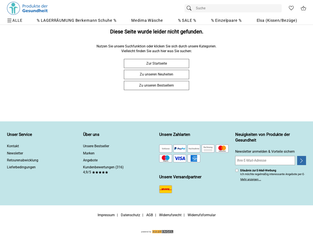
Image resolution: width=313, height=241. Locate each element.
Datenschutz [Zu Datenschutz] (130, 215)
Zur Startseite (156, 63)
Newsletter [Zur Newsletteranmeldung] (15, 153)
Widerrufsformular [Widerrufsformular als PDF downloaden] (202, 215)
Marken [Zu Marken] (89, 153)
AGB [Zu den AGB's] (149, 215)
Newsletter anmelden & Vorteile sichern (265, 151)
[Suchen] (190, 8)
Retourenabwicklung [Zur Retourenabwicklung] (22, 160)
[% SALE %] (187, 20)
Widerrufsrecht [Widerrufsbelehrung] (170, 215)
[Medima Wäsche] (147, 20)
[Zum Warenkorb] (303, 8)
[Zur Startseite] (27, 8)
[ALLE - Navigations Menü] (15, 20)
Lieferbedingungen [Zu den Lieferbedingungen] (21, 167)
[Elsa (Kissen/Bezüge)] (277, 20)
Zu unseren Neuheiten (156, 74)
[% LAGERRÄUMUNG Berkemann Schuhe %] (76, 20)
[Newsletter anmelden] (301, 160)
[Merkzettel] (291, 8)
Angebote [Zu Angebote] (90, 160)
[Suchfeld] (233, 8)
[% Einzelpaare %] (226, 20)
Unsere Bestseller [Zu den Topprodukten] (96, 146)
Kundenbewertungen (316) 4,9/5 (103, 169)
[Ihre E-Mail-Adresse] (265, 160)
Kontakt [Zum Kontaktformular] (13, 146)
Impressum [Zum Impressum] (106, 215)
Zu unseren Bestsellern (156, 85)
